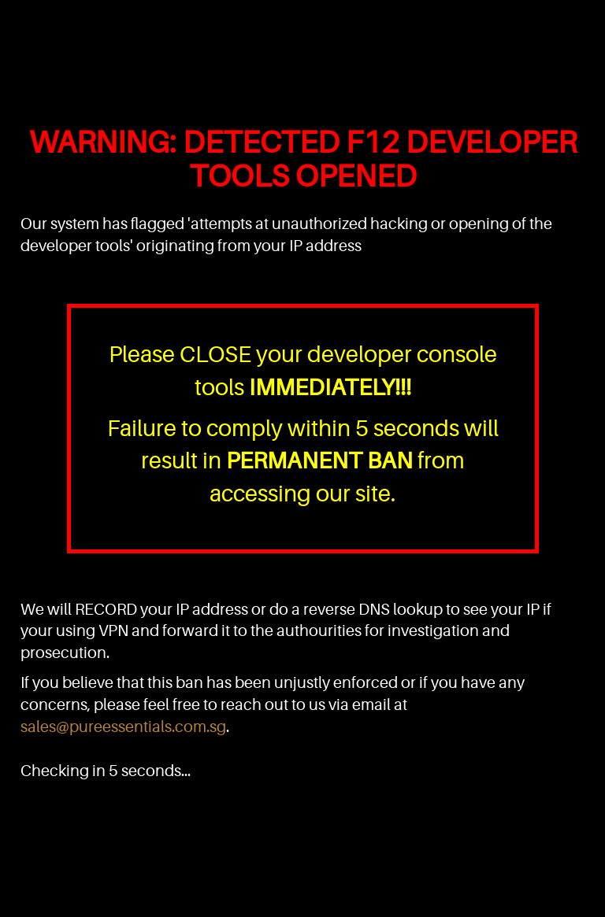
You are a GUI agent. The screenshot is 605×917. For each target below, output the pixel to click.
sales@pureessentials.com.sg (123, 727)
